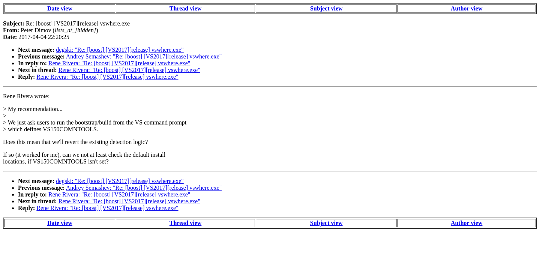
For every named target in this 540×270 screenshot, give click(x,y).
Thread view (185, 8)
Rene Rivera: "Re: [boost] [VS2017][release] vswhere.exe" (119, 63)
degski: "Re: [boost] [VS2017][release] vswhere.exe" (120, 49)
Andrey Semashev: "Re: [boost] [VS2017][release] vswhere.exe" (144, 56)
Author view (467, 8)
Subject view (326, 8)
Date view (59, 8)
